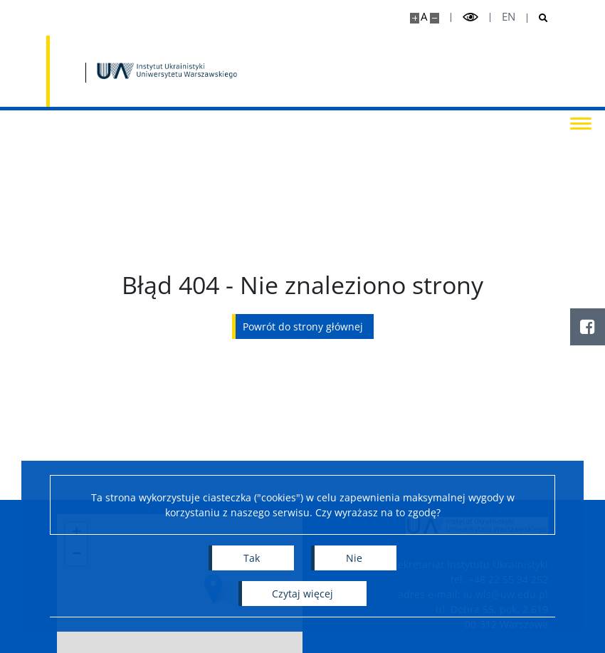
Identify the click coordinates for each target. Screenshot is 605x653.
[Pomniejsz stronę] (434, 18)
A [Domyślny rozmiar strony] (424, 16)
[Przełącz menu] (580, 122)
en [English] (508, 16)
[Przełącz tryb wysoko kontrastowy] (470, 17)
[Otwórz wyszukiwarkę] (537, 18)
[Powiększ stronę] (414, 18)
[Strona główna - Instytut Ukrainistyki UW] (167, 71)
